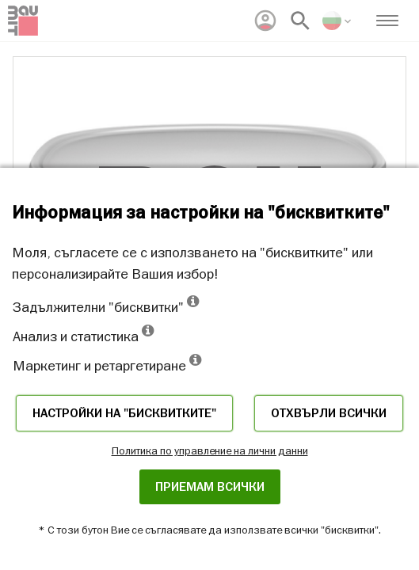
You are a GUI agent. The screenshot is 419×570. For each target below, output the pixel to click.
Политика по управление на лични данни (210, 450)
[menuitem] (265, 20)
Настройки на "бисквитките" (124, 413)
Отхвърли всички (329, 413)
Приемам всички (210, 487)
